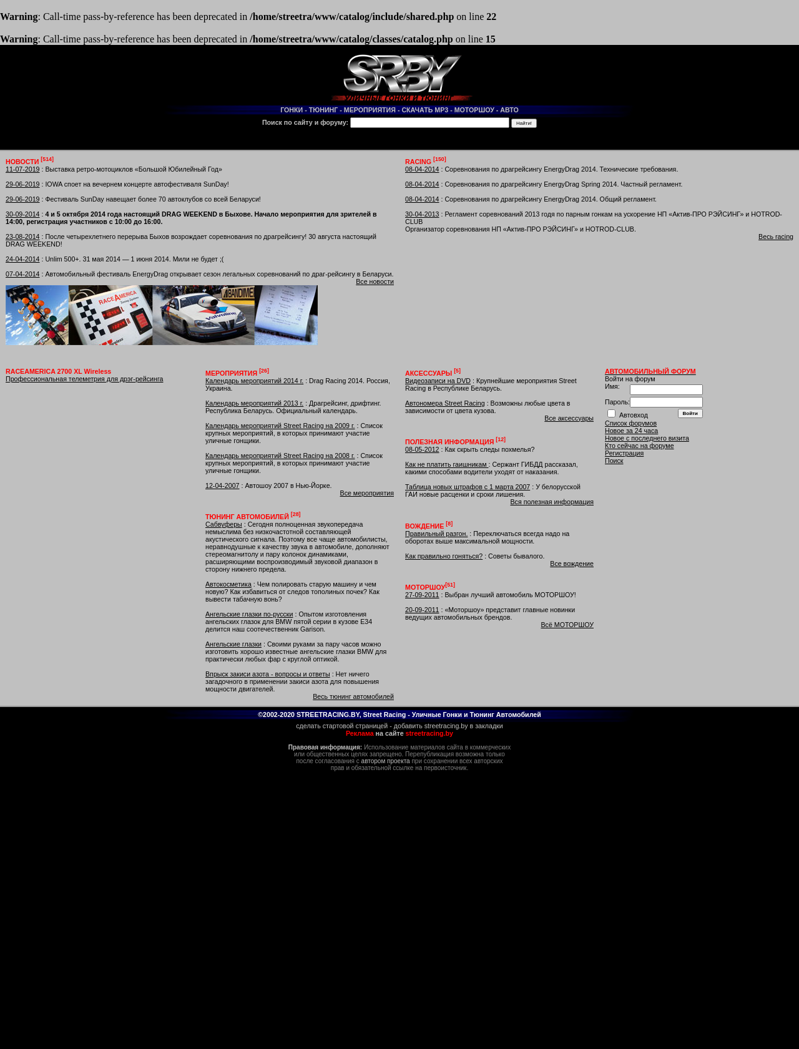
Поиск (614, 460)
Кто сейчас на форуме (639, 445)
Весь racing (775, 236)
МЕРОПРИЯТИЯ (370, 110)
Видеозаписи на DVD (438, 380)
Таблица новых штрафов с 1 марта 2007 (467, 486)
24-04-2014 (23, 259)
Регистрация (624, 453)
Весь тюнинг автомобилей (353, 696)
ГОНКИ (291, 110)
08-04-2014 (422, 169)
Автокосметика (228, 584)
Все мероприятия (367, 493)
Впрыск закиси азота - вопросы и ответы (267, 674)
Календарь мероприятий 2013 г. (254, 403)
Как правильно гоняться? (444, 556)
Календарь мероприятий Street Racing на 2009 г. (280, 425)
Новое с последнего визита (647, 438)
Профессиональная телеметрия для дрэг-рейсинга (84, 379)
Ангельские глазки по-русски (249, 614)
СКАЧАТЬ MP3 (424, 110)
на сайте (399, 733)
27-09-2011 (422, 594)
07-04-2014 (23, 274)
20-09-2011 (422, 609)
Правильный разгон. (436, 533)
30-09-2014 (23, 214)
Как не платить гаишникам (446, 464)
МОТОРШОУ (474, 110)
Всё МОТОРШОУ (567, 624)
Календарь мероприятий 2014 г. (254, 380)
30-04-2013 (422, 214)
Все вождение (572, 563)
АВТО (509, 110)
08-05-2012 (422, 449)
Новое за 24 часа (631, 430)
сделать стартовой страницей (342, 725)
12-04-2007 (222, 485)
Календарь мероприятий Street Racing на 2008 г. (280, 455)
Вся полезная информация (552, 501)
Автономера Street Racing (445, 403)
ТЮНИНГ (323, 110)
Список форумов (631, 423)
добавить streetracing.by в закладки (448, 725)
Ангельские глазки (233, 644)
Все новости (375, 281)
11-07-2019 (23, 169)
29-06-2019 (23, 184)
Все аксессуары (569, 418)
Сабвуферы (223, 524)
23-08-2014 (23, 236)
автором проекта (385, 761)
